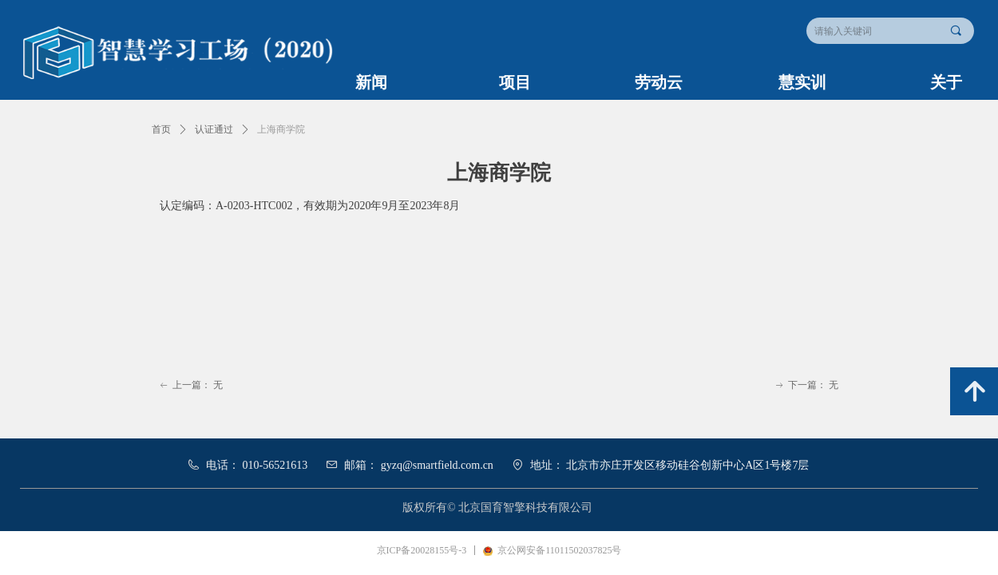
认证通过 (214, 129)
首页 (161, 129)
